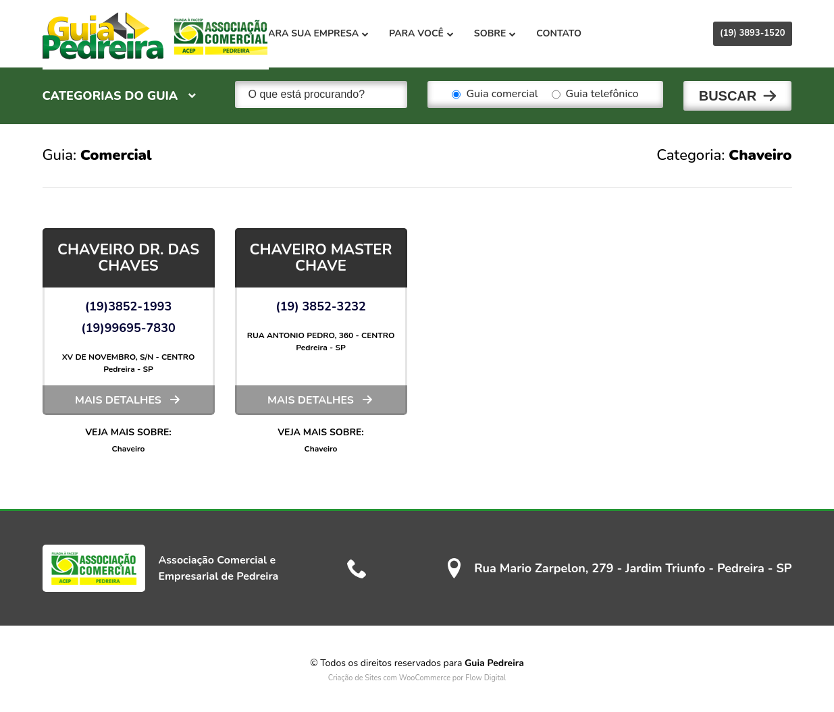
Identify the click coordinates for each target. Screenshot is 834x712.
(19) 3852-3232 (321, 304)
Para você (444, 33)
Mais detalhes (118, 397)
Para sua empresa (339, 33)
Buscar (728, 94)
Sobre (517, 33)
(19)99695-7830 (128, 325)
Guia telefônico (595, 94)
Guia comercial (495, 94)
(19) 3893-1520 (752, 33)
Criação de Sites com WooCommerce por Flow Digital (417, 675)
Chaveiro (128, 446)
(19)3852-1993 (128, 304)
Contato (581, 33)
